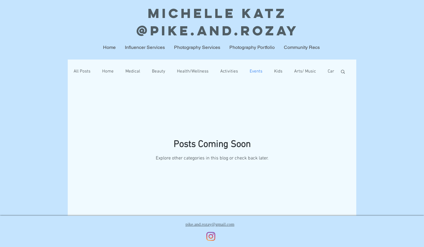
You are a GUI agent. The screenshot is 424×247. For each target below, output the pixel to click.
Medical (132, 71)
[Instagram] (210, 236)
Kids (278, 71)
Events (256, 71)
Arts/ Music (305, 71)
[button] (343, 72)
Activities (229, 71)
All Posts (82, 71)
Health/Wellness (192, 71)
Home (108, 71)
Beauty (158, 71)
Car (331, 71)
